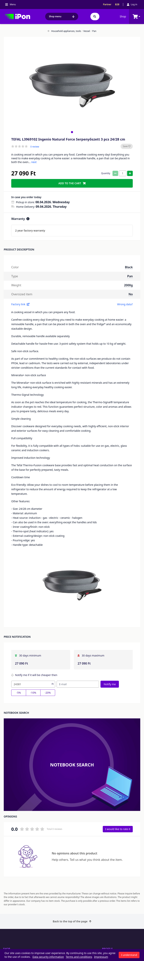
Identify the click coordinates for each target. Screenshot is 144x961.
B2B (117, 4)
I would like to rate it (117, 829)
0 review (34, 146)
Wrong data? (125, 304)
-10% (33, 692)
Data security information (48, 957)
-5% (18, 692)
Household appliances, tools (64, 31)
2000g (128, 285)
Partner (107, 4)
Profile (107, 948)
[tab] (72, 132)
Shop (123, 16)
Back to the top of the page (72, 921)
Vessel (86, 31)
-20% (48, 692)
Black (129, 267)
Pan (93, 31)
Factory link (20, 304)
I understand (129, 955)
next (34, 162)
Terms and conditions (79, 957)
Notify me (110, 684)
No (130, 294)
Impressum (101, 957)
